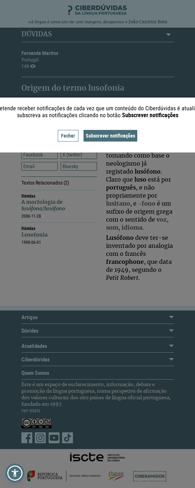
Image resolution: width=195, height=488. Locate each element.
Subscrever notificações (110, 135)
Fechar (68, 135)
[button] (15, 473)
